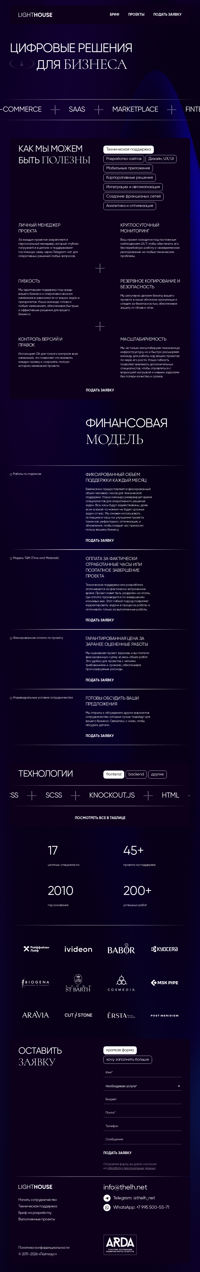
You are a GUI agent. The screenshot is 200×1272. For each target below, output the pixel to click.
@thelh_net (144, 1198)
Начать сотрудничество (37, 1200)
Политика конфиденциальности (43, 1248)
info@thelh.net (125, 1187)
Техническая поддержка (37, 1206)
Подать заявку (167, 15)
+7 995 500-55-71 (152, 1207)
